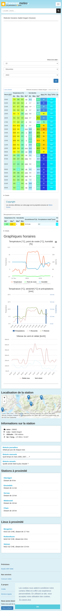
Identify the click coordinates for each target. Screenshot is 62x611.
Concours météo (6, 579)
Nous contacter (7, 608)
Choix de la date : (52, 59)
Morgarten (31, 530)
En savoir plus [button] (25, 600)
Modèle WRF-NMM (7, 569)
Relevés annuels (31, 462)
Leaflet (4, 413)
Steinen (31, 545)
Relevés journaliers (31, 448)
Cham (31, 509)
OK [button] (37, 607)
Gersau (31, 494)
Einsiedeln (31, 486)
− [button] (4, 401)
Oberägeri (31, 479)
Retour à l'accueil (15, 4)
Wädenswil (31, 502)
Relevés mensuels (31, 455)
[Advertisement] (31, 39)
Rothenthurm (31, 538)
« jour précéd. (8, 89)
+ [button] (4, 398)
